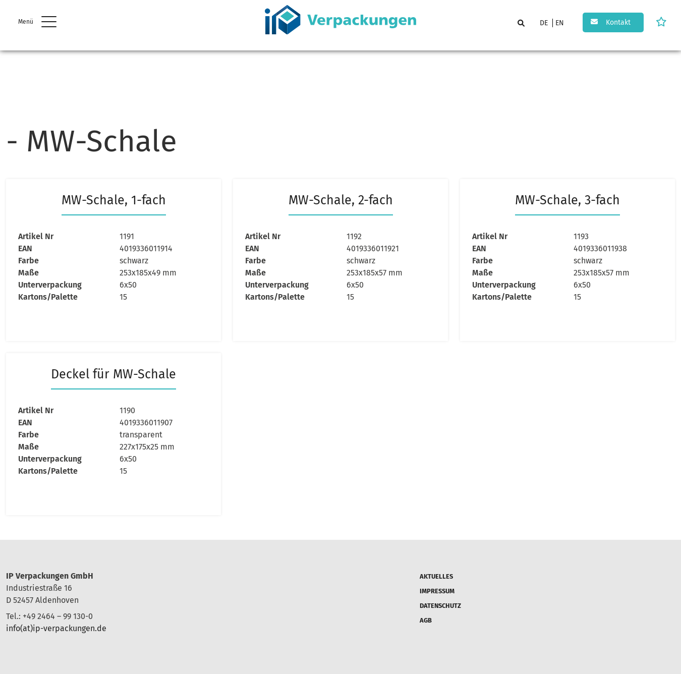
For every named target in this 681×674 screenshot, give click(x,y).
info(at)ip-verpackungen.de (56, 628)
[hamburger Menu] (50, 23)
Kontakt (618, 22)
